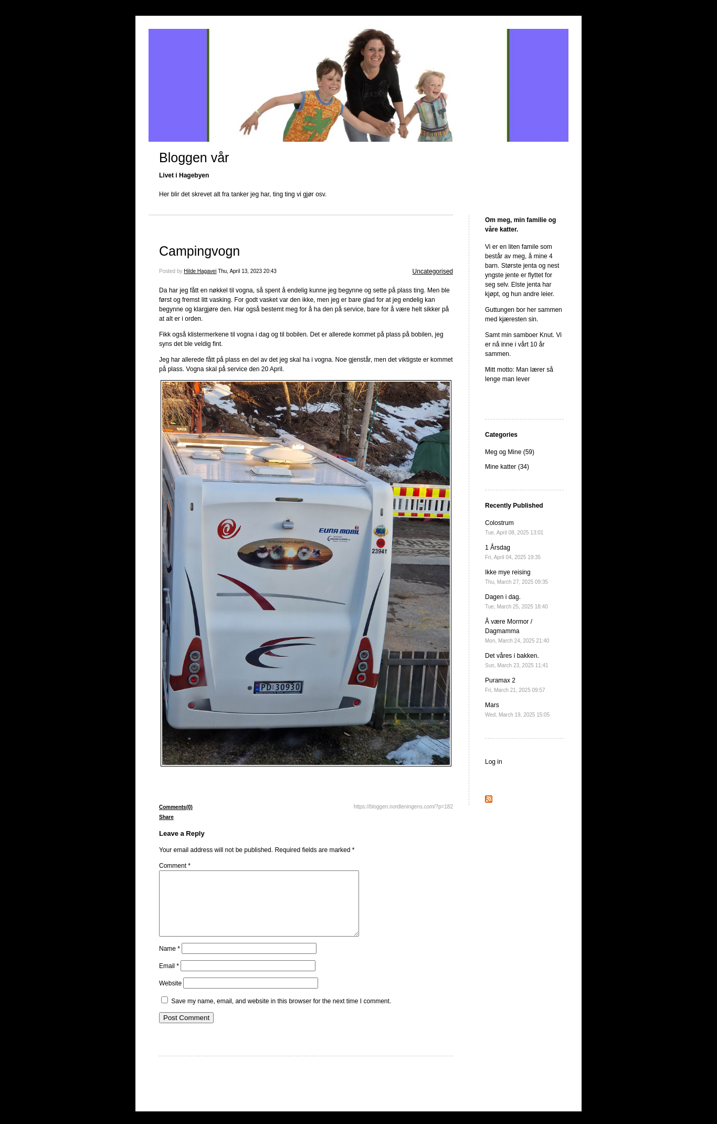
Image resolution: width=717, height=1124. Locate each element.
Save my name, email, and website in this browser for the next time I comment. (281, 1013)
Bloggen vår (194, 157)
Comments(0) (176, 807)
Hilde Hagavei (200, 271)
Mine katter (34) (507, 466)
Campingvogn (199, 251)
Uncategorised (433, 271)
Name (169, 961)
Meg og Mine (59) (509, 452)
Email (169, 978)
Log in (493, 761)
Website (170, 996)
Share (166, 817)
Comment (175, 865)
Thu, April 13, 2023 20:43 (247, 271)
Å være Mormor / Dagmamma (517, 631)
